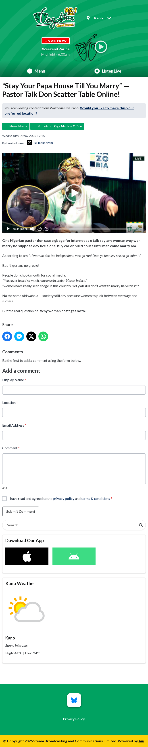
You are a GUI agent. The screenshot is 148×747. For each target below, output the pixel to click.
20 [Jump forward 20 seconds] (47, 229)
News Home (18, 126)
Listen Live (107, 71)
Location (10, 402)
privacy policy (63, 498)
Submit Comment (20, 511)
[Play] (8, 228)
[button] (74, 193)
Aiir (141, 741)
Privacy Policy (74, 719)
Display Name (14, 380)
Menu (36, 71)
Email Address (14, 425)
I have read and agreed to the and (60, 498)
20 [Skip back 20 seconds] (40, 229)
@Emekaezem (40, 142)
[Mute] (32, 228)
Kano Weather (20, 583)
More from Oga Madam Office (60, 126)
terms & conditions (95, 498)
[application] (74, 193)
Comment (11, 448)
